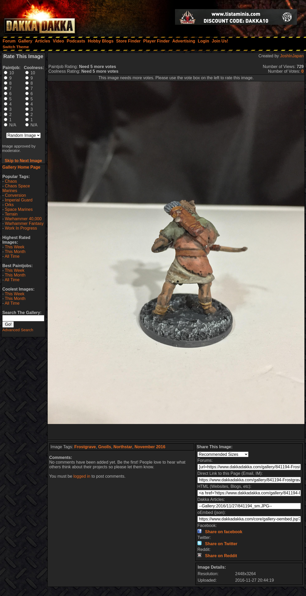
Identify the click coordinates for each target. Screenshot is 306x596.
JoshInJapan (292, 56)
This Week (14, 247)
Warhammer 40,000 (23, 219)
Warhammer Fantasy (24, 223)
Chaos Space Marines (16, 188)
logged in (81, 476)
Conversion (15, 195)
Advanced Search (17, 330)
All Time (12, 256)
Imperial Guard (19, 200)
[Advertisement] (176, 432)
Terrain (11, 214)
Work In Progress (21, 228)
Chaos (11, 181)
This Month (15, 251)
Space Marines (19, 209)
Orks (9, 204)
